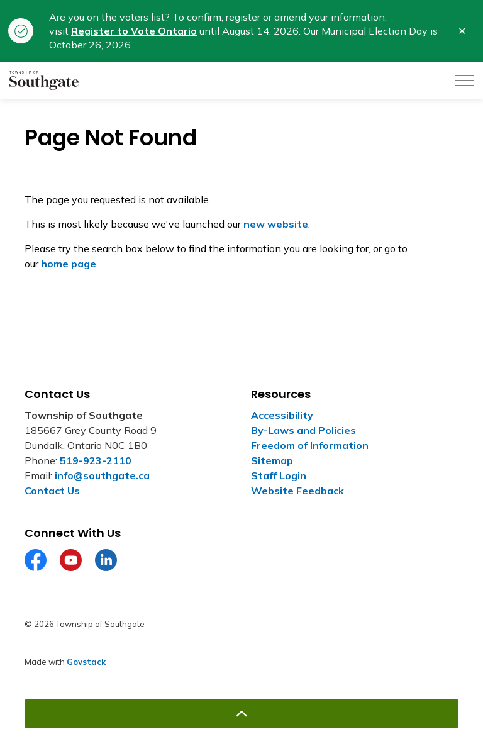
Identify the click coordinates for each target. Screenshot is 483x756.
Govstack (86, 662)
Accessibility (282, 415)
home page (68, 263)
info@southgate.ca (102, 475)
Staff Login (278, 475)
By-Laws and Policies (303, 430)
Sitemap (272, 460)
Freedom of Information (310, 445)
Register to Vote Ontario (134, 31)
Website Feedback (297, 490)
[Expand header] (464, 80)
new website (275, 224)
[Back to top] (241, 713)
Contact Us (52, 490)
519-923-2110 (95, 460)
